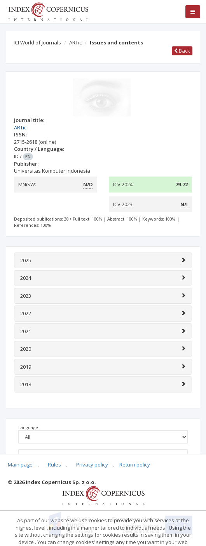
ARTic (75, 42)
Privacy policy (92, 464)
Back (182, 50)
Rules (54, 464)
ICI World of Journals (37, 42)
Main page (20, 464)
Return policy (134, 464)
